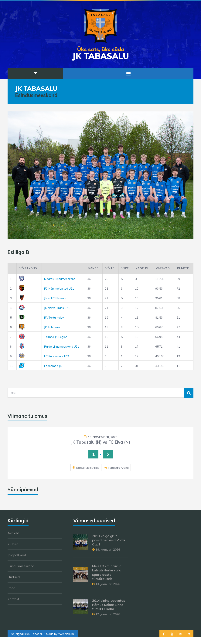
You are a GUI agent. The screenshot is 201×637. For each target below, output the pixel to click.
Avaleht (13, 533)
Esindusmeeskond (21, 566)
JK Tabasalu (52, 327)
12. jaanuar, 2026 (108, 614)
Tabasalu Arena (118, 467)
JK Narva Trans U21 (57, 308)
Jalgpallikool (17, 555)
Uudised (14, 577)
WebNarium (66, 634)
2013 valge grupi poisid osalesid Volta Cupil (108, 540)
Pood (11, 588)
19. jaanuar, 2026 (108, 549)
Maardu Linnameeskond (59, 279)
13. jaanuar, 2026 (108, 584)
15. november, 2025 (102, 437)
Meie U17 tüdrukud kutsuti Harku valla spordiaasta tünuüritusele (106, 572)
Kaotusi (142, 268)
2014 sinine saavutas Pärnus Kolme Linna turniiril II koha (108, 605)
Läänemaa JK (53, 366)
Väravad (163, 268)
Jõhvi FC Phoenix (55, 298)
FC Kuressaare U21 (57, 356)
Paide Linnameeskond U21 (61, 346)
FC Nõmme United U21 (59, 288)
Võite (109, 268)
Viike (125, 268)
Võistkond (28, 268)
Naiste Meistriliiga (87, 467)
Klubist (13, 544)
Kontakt (13, 599)
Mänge (93, 268)
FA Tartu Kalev (54, 317)
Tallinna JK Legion (55, 337)
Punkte (183, 268)
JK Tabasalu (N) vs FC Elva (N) (100, 442)
